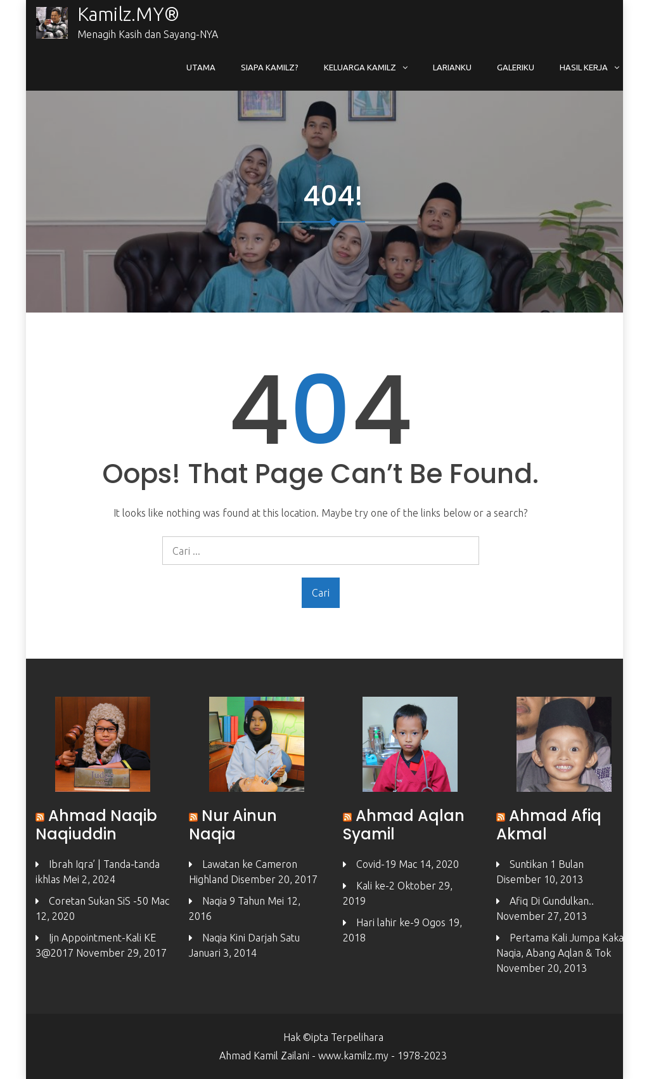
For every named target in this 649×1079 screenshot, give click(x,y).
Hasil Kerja (584, 67)
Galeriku (515, 67)
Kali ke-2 (375, 885)
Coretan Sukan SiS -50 (98, 901)
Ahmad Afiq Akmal (548, 824)
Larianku (452, 67)
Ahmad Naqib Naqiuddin (96, 824)
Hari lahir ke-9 (388, 922)
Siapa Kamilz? (270, 67)
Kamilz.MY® (128, 14)
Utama (200, 67)
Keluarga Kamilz (360, 67)
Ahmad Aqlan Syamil (404, 824)
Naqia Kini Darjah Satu (251, 937)
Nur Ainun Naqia (233, 824)
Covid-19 (376, 864)
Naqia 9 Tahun (233, 901)
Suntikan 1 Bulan (547, 864)
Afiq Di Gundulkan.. (552, 901)
